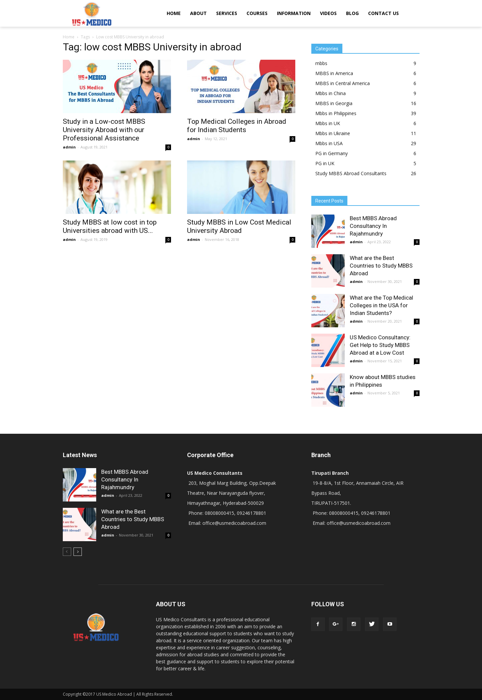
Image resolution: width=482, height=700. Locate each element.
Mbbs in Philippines (335, 113)
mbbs (321, 63)
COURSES (257, 13)
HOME (174, 13)
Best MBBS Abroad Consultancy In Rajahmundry (373, 226)
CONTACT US (383, 13)
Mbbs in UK (327, 123)
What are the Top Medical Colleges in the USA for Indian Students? (381, 305)
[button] (412, 13)
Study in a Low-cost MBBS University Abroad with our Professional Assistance (104, 129)
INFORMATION (294, 13)
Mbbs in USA (329, 143)
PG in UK (324, 163)
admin (69, 146)
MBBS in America (334, 73)
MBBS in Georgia (333, 103)
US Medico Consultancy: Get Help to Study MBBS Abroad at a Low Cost (380, 345)
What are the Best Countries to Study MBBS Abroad (381, 266)
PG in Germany (331, 153)
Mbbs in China (330, 93)
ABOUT (198, 13)
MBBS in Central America (342, 83)
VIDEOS (328, 13)
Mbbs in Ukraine (332, 133)
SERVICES (226, 13)
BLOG (352, 13)
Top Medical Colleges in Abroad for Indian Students (236, 125)
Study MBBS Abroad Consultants (350, 173)
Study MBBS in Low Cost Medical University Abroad (239, 226)
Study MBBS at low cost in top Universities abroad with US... (110, 226)
